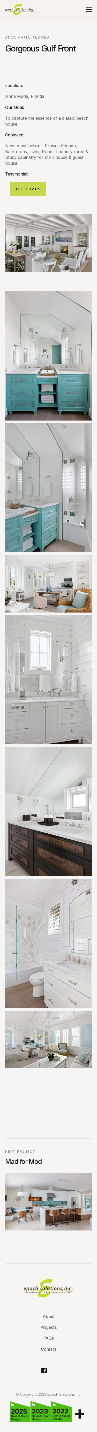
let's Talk (28, 189)
